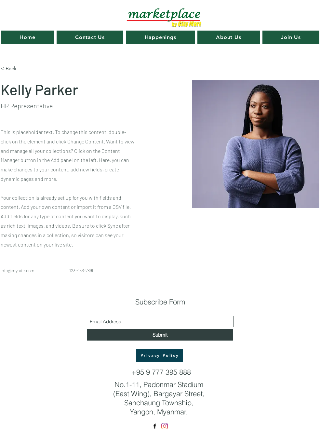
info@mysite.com (17, 270)
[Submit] (160, 335)
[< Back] (13, 69)
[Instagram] (164, 426)
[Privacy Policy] (159, 355)
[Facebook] (155, 426)
